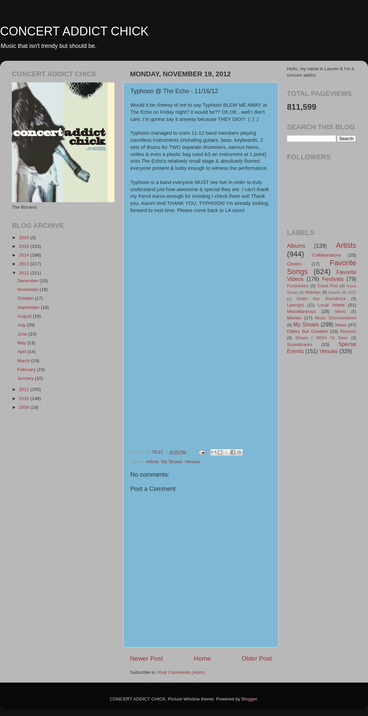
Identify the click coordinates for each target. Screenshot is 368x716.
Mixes (340, 311)
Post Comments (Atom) (181, 672)
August (25, 316)
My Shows (171, 461)
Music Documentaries (335, 318)
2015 (24, 246)
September (29, 307)
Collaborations (326, 255)
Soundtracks (299, 344)
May (22, 342)
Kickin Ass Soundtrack (321, 298)
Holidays (313, 292)
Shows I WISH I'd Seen (321, 338)
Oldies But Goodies (307, 331)
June (22, 334)
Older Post (257, 658)
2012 (24, 272)
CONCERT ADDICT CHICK (74, 31)
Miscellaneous (301, 311)
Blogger (249, 698)
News (341, 324)
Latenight (295, 305)
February (27, 369)
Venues (192, 461)
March (24, 360)
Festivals (333, 279)
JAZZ (351, 292)
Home (202, 658)
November (28, 289)
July (22, 324)
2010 (24, 398)
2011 (24, 389)
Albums (296, 246)
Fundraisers (298, 286)
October (26, 298)
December (28, 280)
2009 (24, 407)
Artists (152, 461)
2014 (24, 255)
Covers (294, 263)
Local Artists (331, 305)
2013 (24, 263)
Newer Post (146, 658)
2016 (24, 237)
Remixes (348, 331)
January (26, 378)
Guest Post (327, 286)
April (22, 351)
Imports (334, 292)
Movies (294, 317)
